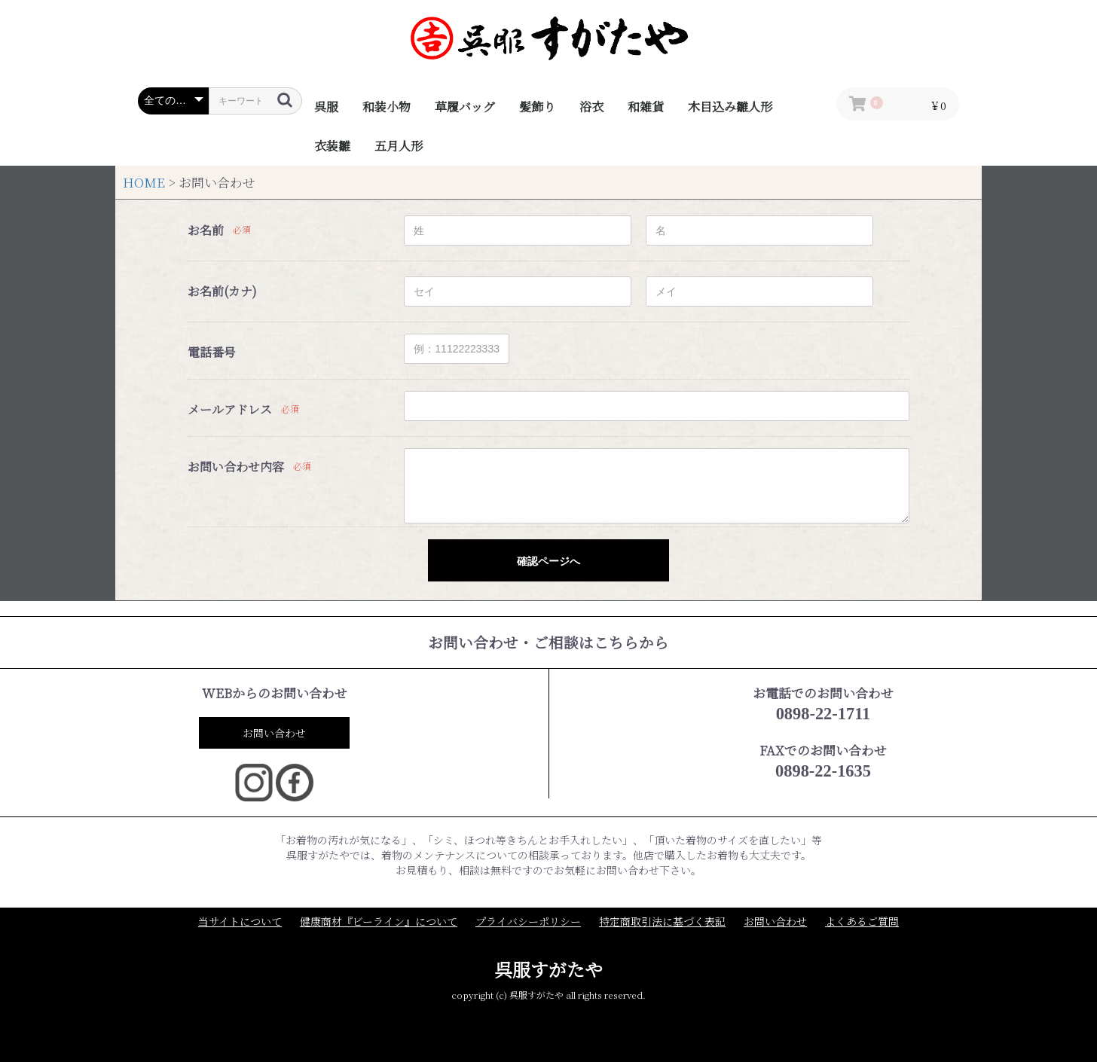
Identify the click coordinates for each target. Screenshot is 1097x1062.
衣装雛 (332, 145)
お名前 (206, 230)
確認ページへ (548, 561)
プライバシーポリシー (528, 921)
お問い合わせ (274, 732)
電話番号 (212, 352)
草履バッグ (465, 106)
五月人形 (398, 145)
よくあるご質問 (862, 921)
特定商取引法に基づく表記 (662, 921)
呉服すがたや (548, 969)
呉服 (326, 106)
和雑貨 (646, 106)
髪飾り (537, 106)
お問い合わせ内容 (236, 467)
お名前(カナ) (222, 291)
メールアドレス (230, 409)
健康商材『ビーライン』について (378, 921)
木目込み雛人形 (730, 106)
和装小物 (386, 106)
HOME (144, 182)
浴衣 (591, 106)
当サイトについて (240, 921)
